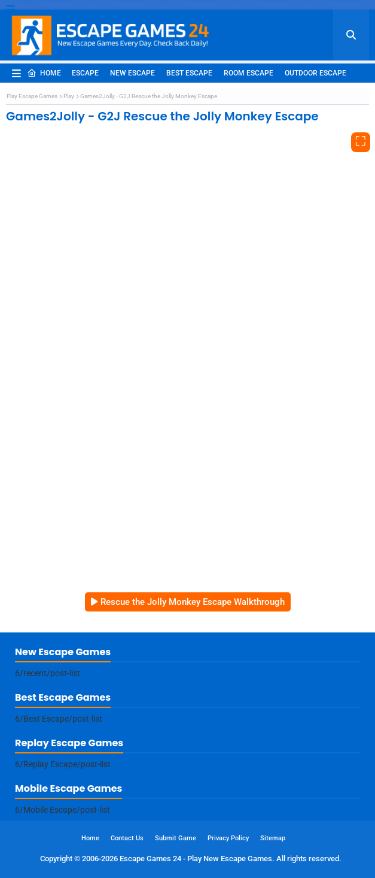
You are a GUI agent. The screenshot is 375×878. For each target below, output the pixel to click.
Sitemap (272, 838)
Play (68, 96)
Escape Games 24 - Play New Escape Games (196, 858)
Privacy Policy (228, 838)
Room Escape (248, 73)
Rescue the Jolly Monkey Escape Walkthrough (192, 602)
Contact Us (127, 838)
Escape (85, 73)
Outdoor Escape (315, 73)
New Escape (132, 73)
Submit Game (175, 838)
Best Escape (189, 73)
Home (44, 73)
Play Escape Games (32, 96)
